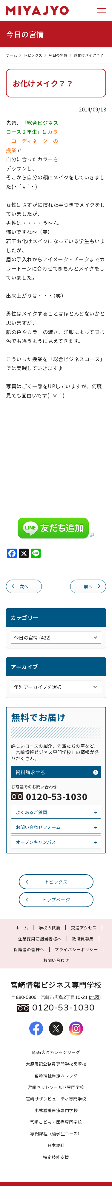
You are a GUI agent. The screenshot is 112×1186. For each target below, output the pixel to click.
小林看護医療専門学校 (56, 1110)
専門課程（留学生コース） (56, 1134)
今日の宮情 (61, 55)
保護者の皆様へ (29, 949)
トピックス (35, 55)
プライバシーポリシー (76, 949)
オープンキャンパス (57, 842)
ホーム (14, 55)
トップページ (47, 899)
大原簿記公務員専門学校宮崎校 (56, 1064)
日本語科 (56, 1145)
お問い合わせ (56, 960)
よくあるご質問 (57, 812)
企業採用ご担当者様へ (40, 938)
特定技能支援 (56, 1157)
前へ (93, 586)
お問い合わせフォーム (57, 827)
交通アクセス (84, 927)
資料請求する (57, 772)
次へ (20, 586)
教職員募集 (83, 938)
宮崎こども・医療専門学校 (56, 1122)
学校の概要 (50, 927)
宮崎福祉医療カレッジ (56, 1075)
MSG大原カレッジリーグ (56, 1052)
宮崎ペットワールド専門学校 (56, 1087)
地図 (94, 997)
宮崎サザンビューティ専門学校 (56, 1099)
